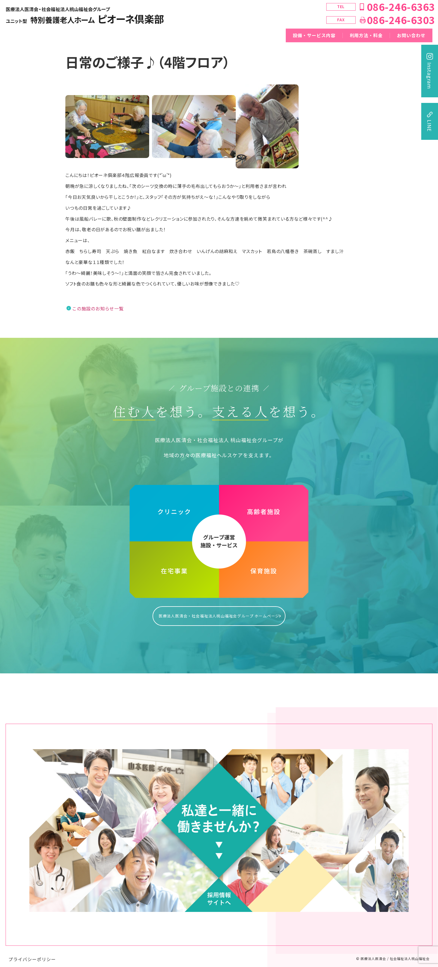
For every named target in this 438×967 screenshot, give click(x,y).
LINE (429, 126)
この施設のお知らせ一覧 (98, 308)
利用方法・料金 (366, 35)
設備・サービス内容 (314, 35)
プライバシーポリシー (32, 953)
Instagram (429, 75)
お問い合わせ (411, 35)
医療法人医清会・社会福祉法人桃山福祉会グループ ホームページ (219, 613)
